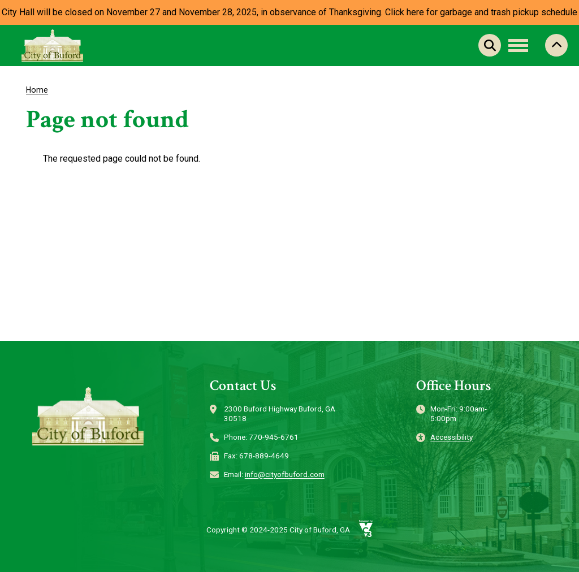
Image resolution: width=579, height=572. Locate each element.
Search (489, 45)
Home (37, 89)
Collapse (556, 45)
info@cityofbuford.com (285, 474)
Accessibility (451, 436)
